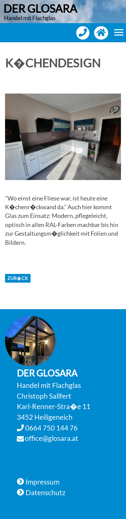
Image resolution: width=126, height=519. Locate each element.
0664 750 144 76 (51, 427)
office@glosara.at (51, 438)
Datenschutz (46, 492)
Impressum (42, 481)
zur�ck (17, 278)
